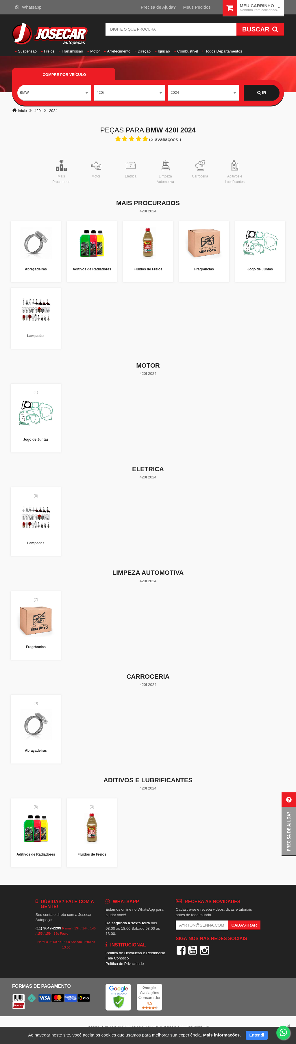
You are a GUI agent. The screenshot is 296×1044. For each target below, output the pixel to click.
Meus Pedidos (196, 7)
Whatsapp (28, 7)
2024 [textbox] (175, 92)
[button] (289, 824)
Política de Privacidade (125, 963)
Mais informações (221, 1034)
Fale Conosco (117, 958)
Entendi (256, 1035)
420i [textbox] (100, 92)
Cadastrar (244, 925)
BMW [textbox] (24, 92)
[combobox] (54, 93)
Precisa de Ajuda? (158, 7)
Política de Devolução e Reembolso (135, 953)
